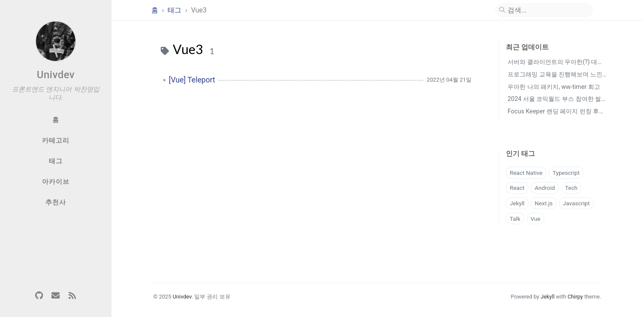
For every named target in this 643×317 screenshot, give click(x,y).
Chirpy (575, 296)
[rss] (72, 296)
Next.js (544, 203)
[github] (39, 296)
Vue (536, 218)
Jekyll (517, 203)
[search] (544, 10)
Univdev (56, 75)
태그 (175, 10)
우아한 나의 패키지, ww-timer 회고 (554, 87)
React (517, 187)
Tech (571, 187)
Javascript (576, 203)
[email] (56, 296)
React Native (526, 172)
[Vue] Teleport (192, 80)
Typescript (566, 172)
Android (545, 187)
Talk (515, 218)
